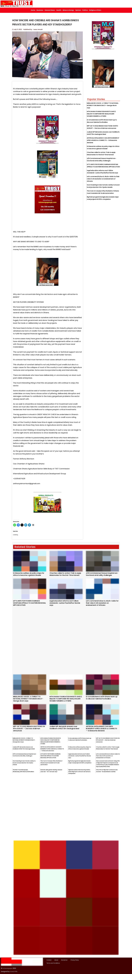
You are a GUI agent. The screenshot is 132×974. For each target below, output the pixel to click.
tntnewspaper (7, 968)
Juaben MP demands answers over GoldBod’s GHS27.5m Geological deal (64, 727)
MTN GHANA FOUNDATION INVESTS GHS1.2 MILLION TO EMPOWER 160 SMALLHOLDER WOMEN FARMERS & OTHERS (101, 113)
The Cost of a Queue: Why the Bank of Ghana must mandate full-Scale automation (51, 763)
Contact (49, 960)
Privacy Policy (75, 960)
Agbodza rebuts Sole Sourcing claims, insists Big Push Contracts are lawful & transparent (79, 771)
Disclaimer (64, 960)
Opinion (78, 10)
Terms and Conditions (53, 963)
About (56, 960)
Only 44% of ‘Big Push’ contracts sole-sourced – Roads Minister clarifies (107, 770)
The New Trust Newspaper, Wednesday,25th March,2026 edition (23, 770)
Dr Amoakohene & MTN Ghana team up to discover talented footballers (101, 697)
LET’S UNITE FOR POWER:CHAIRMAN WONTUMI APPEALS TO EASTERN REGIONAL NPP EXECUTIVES (29, 603)
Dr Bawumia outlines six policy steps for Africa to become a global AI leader (28, 574)
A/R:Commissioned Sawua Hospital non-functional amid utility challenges (102, 574)
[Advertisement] (66, 637)
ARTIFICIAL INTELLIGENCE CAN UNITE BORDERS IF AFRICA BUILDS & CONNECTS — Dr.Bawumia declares (103, 140)
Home (33, 10)
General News (50, 10)
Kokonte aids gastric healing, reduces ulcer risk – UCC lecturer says (51, 770)
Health (58, 10)
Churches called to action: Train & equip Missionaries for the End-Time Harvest (65, 574)
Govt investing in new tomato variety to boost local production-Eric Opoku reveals (24, 763)
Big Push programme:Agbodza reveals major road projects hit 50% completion (79, 762)
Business (40, 10)
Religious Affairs (95, 10)
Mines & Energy (68, 10)
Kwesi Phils (13, 971)
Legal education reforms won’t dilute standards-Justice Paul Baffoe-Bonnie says (65, 603)
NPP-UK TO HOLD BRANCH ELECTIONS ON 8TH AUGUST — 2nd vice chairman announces (29, 728)
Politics (85, 10)
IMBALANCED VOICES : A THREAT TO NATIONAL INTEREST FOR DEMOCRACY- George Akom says (102, 105)
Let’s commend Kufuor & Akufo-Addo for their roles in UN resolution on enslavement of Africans (103, 178)
